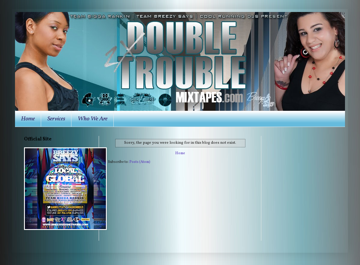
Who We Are (92, 119)
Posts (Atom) (139, 162)
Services (56, 119)
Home (28, 119)
